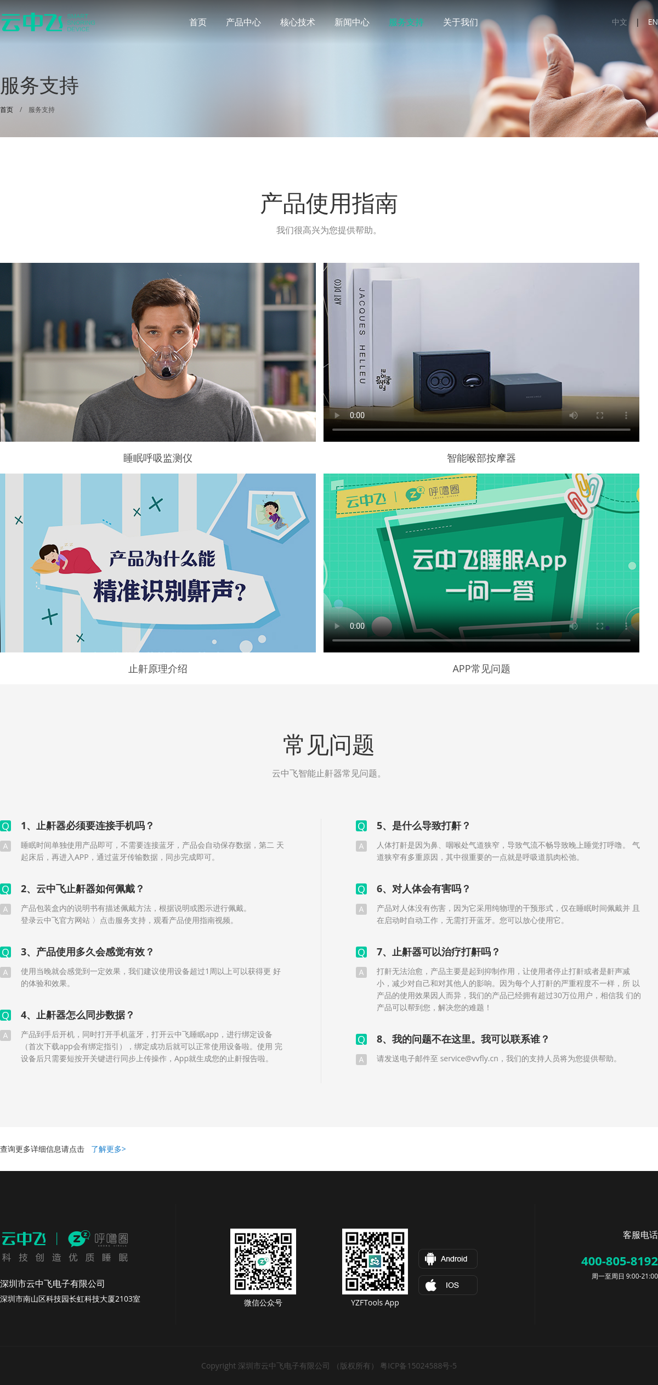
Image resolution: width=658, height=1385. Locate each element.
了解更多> (108, 1149)
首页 (198, 22)
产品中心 (243, 22)
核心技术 (297, 22)
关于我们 (460, 22)
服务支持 (406, 22)
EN (653, 21)
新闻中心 (352, 22)
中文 (619, 21)
